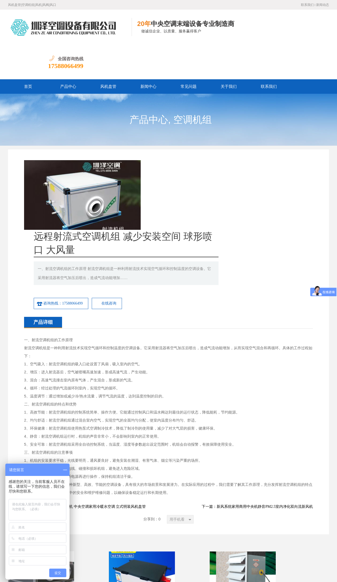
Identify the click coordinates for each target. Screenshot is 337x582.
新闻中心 (148, 52)
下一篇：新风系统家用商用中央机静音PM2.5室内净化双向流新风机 (257, 402)
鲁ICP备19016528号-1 (80, 574)
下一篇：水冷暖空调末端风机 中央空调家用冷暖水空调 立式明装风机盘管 (85, 402)
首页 (28, 52)
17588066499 (311, 31)
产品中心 (68, 52)
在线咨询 (230, 199)
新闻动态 (322, 5)
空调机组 (192, 85)
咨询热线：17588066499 (181, 199)
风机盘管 (108, 52)
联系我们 (307, 5)
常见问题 (189, 52)
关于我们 (229, 52)
